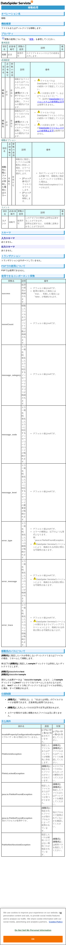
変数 (31, 39)
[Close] (60, 913)
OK (33, 939)
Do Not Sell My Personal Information (33, 930)
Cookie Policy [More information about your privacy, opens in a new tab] (55, 922)
